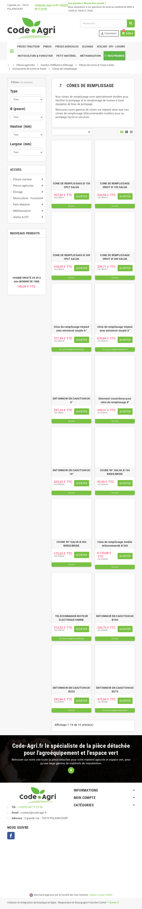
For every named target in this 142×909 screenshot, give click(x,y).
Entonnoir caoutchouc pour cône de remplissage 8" (115, 400)
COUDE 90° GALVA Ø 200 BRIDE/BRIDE (71, 543)
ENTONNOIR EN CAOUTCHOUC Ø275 (115, 689)
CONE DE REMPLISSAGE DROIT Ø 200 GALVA (115, 257)
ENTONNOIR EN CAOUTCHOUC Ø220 (71, 689)
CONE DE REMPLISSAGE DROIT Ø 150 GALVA (115, 185)
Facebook (11, 835)
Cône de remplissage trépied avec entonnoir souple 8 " (115, 328)
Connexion (108, 33)
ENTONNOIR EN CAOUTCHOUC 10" (71, 472)
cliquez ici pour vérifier (100, 894)
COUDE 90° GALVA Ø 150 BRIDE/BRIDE (115, 472)
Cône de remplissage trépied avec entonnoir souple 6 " (71, 328)
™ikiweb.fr (113, 902)
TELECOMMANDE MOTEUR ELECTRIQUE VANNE (71, 618)
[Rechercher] (107, 23)
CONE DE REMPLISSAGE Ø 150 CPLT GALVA (71, 185)
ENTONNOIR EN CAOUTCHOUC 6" (71, 400)
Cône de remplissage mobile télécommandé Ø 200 (114, 543)
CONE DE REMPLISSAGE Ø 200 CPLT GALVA (71, 257)
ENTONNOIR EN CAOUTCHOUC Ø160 (115, 618)
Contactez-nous (43, 5)
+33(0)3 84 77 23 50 (30, 807)
